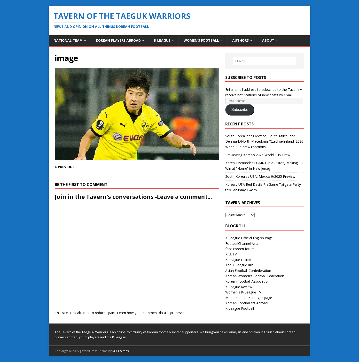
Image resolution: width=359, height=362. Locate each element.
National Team (68, 40)
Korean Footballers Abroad (246, 303)
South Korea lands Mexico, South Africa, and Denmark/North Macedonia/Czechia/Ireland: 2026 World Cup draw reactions (264, 141)
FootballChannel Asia (241, 243)
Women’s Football (201, 40)
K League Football (239, 308)
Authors (240, 40)
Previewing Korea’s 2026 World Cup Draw (257, 155)
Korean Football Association (247, 281)
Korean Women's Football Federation (254, 276)
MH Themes (120, 351)
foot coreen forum (240, 248)
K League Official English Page (249, 238)
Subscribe (239, 110)
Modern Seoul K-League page (248, 297)
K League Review (238, 287)
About (268, 40)
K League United (238, 259)
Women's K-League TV (243, 292)
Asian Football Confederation (248, 270)
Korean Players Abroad (118, 40)
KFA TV (231, 254)
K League (162, 40)
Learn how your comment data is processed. (152, 312)
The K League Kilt (239, 265)
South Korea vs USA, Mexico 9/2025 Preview (260, 176)
